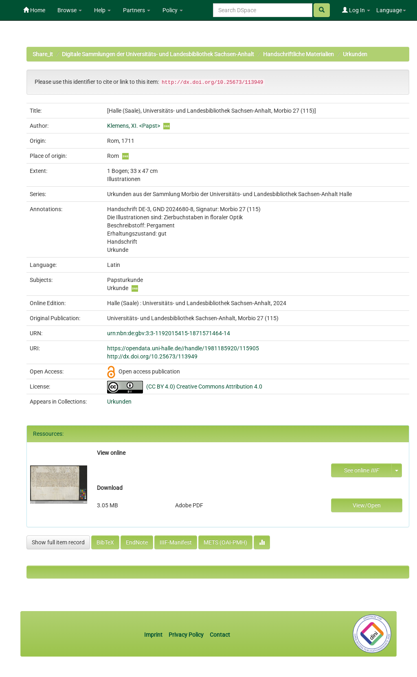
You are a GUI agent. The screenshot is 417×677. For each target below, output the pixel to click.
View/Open (367, 505)
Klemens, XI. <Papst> (133, 125)
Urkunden (355, 54)
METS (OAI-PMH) (225, 542)
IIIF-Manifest (176, 542)
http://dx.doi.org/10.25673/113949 (152, 356)
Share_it (43, 54)
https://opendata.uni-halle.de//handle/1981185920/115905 (183, 348)
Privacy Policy (186, 634)
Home (34, 10)
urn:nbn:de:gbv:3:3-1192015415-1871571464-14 (168, 333)
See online (361, 470)
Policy (172, 10)
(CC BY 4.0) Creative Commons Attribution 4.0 (204, 386)
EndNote (137, 542)
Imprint (154, 634)
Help (102, 10)
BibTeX (105, 542)
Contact (220, 634)
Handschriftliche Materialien (298, 54)
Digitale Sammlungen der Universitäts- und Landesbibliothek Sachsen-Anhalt (158, 54)
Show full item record (58, 542)
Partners (136, 10)
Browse (69, 10)
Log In (356, 10)
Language (391, 10)
